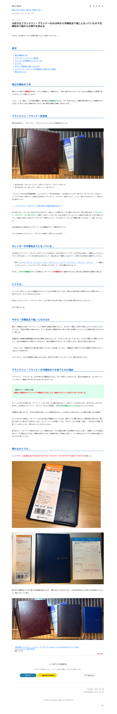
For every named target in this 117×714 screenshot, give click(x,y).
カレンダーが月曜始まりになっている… (29, 61)
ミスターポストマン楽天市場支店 (25, 649)
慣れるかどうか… (21, 72)
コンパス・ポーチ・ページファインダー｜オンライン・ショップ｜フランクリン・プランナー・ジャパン (56, 262)
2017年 (27, 13)
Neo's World (16, 6)
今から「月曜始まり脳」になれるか (27, 66)
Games (28, 10)
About (47, 700)
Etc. (39, 10)
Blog (13, 10)
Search (55, 700)
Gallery (34, 10)
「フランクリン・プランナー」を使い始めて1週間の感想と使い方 (38, 206)
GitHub (70, 700)
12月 (32, 13)
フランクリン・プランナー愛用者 (26, 58)
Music (23, 10)
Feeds (63, 700)
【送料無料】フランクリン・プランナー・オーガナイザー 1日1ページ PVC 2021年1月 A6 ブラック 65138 (47, 647)
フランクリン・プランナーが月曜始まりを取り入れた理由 (35, 69)
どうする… (19, 64)
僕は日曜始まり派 (21, 55)
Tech (18, 10)
